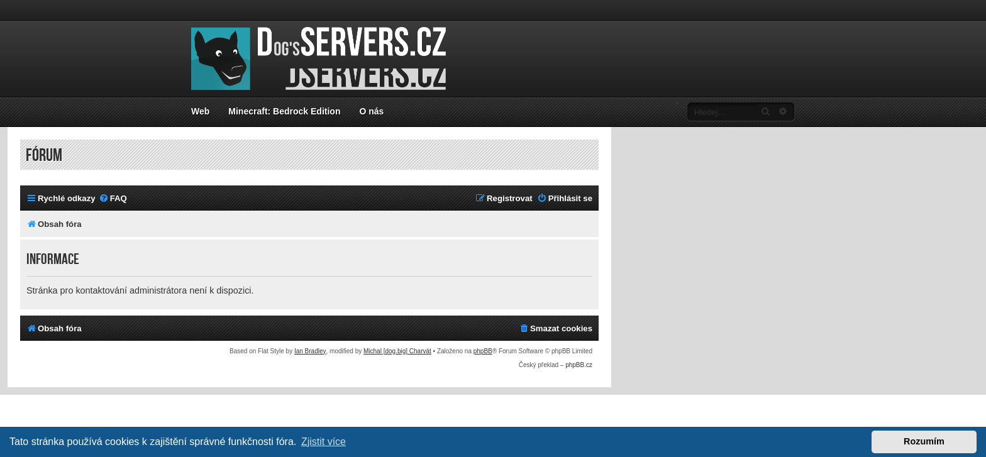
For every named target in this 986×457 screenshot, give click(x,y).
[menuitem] (113, 198)
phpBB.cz (578, 364)
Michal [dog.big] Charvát (397, 351)
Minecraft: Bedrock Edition (284, 111)
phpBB (483, 351)
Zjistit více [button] (323, 441)
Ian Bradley (310, 351)
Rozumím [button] (924, 441)
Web (200, 111)
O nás (371, 111)
